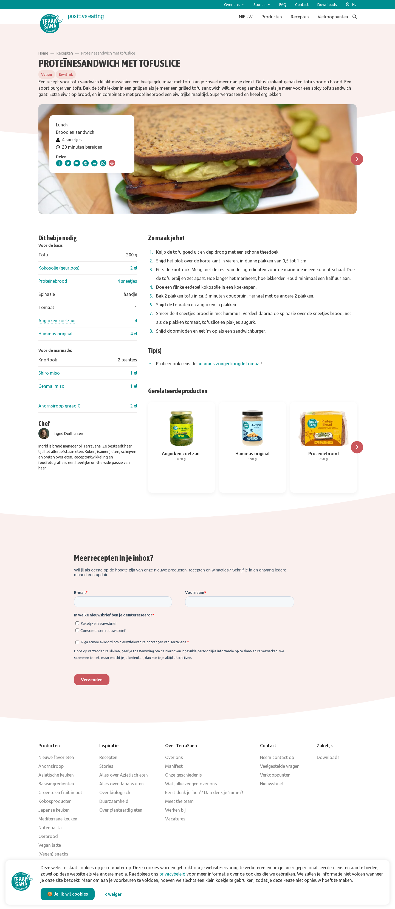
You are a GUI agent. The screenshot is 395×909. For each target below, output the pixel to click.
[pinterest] (85, 163)
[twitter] (68, 163)
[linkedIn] (94, 163)
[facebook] (59, 163)
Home (43, 53)
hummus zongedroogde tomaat (229, 363)
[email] (77, 163)
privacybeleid (172, 873)
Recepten (65, 53)
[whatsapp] (103, 163)
